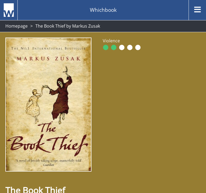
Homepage (16, 26)
